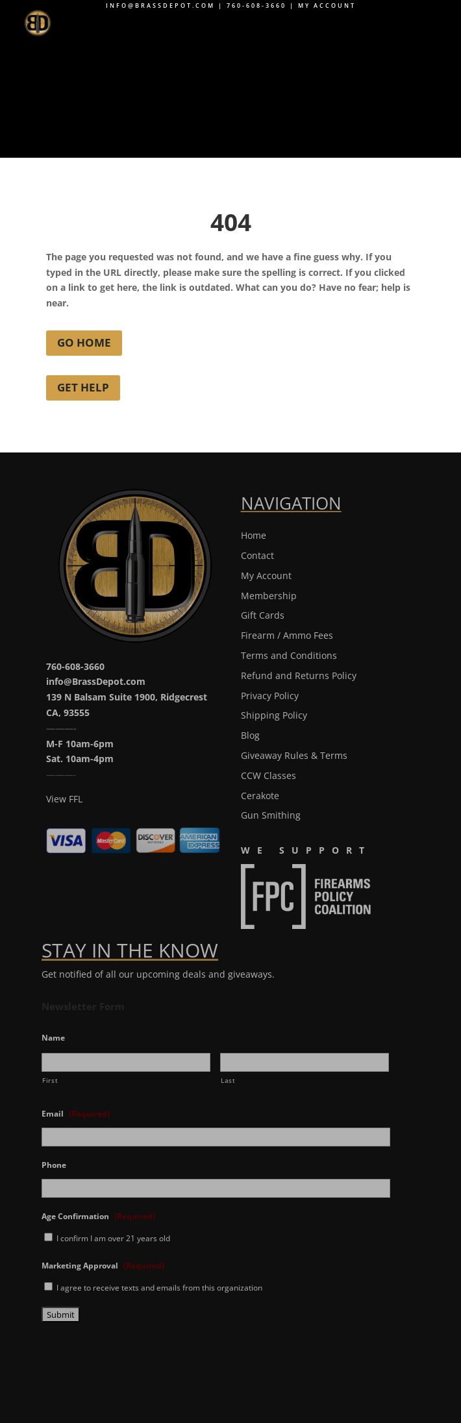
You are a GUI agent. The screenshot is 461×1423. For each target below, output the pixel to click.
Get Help (83, 387)
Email (76, 1114)
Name (53, 1038)
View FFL (64, 799)
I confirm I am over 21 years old (113, 1238)
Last (228, 1080)
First (50, 1080)
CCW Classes (268, 775)
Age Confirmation (98, 1216)
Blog (250, 735)
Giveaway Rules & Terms (294, 755)
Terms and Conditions (289, 655)
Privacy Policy (270, 695)
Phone (54, 1165)
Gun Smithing (271, 815)
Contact (257, 555)
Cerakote (260, 795)
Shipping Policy (274, 715)
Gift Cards (262, 615)
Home (253, 535)
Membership (269, 595)
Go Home (84, 342)
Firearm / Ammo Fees (287, 635)
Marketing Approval (103, 1266)
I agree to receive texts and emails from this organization (159, 1287)
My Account (327, 5)
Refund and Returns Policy (298, 675)
